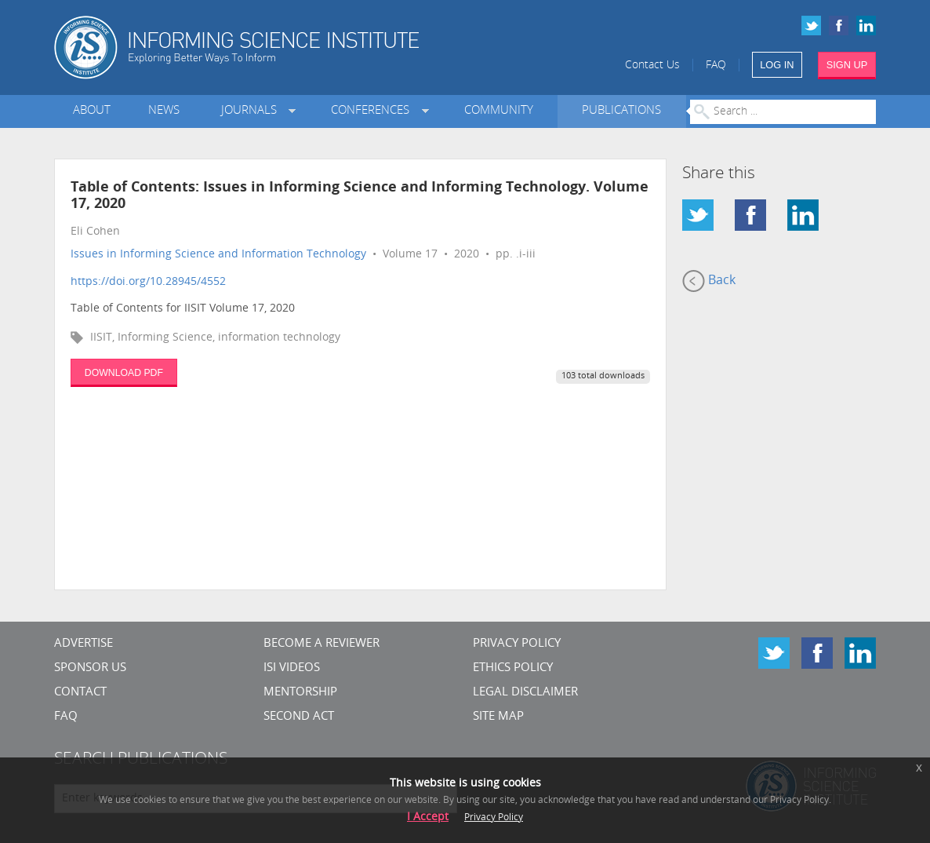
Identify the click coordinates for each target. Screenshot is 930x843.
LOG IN (777, 65)
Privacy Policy (517, 644)
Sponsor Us (90, 668)
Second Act (298, 717)
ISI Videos (291, 668)
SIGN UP (847, 65)
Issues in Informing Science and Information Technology (218, 255)
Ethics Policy (513, 668)
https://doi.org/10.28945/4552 (148, 282)
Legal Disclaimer (525, 693)
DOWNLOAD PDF (124, 372)
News (164, 111)
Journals (252, 111)
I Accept (428, 817)
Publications (621, 111)
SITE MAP (498, 717)
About (92, 111)
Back (709, 281)
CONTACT (80, 693)
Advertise (83, 644)
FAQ (716, 65)
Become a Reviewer (321, 644)
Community (498, 111)
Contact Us (652, 65)
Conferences (373, 111)
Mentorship (300, 693)
